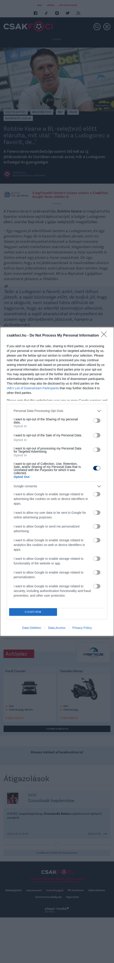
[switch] (96, 420)
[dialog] (57, 481)
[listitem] (57, 411)
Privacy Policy (82, 628)
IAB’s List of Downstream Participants (33, 388)
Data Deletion (31, 628)
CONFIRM (33, 612)
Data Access (56, 628)
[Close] (105, 335)
